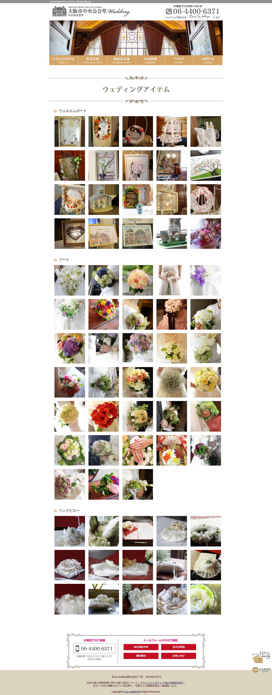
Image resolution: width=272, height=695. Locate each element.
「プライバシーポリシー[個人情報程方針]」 (161, 682)
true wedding (131, 691)
